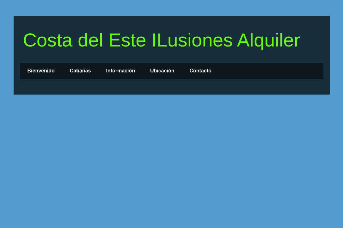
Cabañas (80, 70)
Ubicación (162, 70)
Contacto (200, 70)
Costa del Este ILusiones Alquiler (161, 40)
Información (120, 70)
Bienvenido (41, 70)
